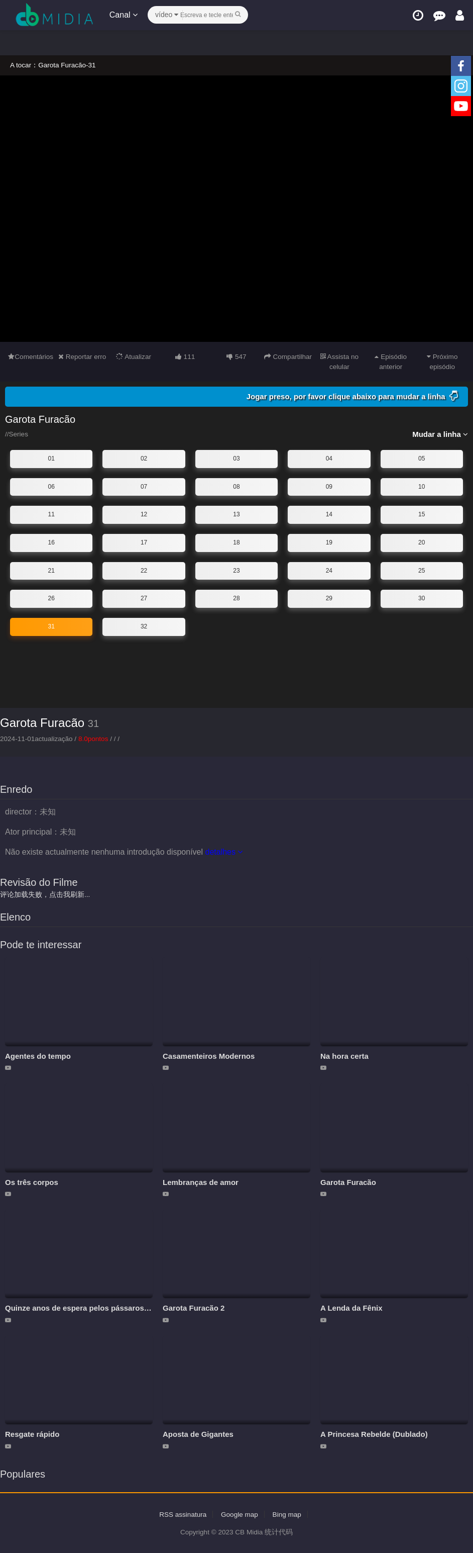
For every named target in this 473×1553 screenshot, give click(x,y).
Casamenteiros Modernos (209, 1055)
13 (236, 514)
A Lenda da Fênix (351, 1307)
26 (51, 598)
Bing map (288, 1514)
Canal (124, 15)
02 (144, 458)
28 (236, 598)
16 (51, 541)
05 (421, 458)
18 (236, 541)
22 (144, 570)
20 (421, 541)
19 (329, 541)
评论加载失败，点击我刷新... (45, 894)
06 (51, 486)
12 (144, 514)
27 (144, 598)
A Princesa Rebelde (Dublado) (374, 1433)
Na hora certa (344, 1055)
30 (421, 598)
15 (421, 514)
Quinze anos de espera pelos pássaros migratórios (96, 1307)
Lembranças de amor (201, 1181)
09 (329, 486)
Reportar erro (82, 356)
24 (329, 570)
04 (329, 458)
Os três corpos (31, 1181)
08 (236, 486)
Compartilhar (287, 356)
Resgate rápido (32, 1433)
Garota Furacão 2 (193, 1307)
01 (51, 458)
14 (329, 514)
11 (51, 514)
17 (144, 541)
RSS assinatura (181, 1514)
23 (236, 570)
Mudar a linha (440, 434)
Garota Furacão (42, 722)
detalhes (224, 851)
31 (51, 625)
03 (236, 458)
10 (421, 486)
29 (329, 598)
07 (144, 486)
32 (144, 625)
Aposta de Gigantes (198, 1433)
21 (51, 570)
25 (421, 570)
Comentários (31, 356)
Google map (239, 1514)
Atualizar (133, 356)
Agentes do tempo (38, 1055)
